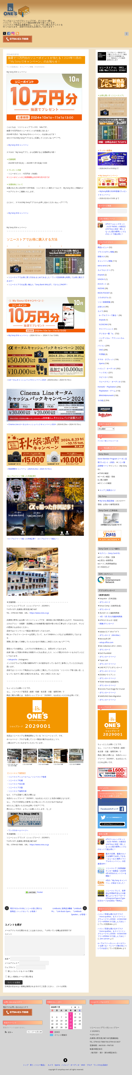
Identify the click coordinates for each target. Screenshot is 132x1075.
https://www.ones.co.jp (39, 613)
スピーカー (103, 377)
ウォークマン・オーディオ (110, 381)
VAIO (101, 349)
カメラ (100, 311)
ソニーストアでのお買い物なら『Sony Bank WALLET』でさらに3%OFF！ (38, 284)
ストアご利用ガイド (108, 490)
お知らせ (101, 306)
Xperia (101, 363)
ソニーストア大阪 (15, 787)
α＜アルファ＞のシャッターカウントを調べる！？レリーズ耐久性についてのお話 (112, 945)
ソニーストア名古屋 (16, 784)
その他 (100, 400)
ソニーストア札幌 (15, 780)
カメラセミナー (104, 270)
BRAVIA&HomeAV (106, 395)
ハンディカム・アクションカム (111, 338)
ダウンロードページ (108, 656)
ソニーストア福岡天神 (17, 791)
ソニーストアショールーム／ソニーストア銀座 (27, 777)
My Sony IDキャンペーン (18, 145)
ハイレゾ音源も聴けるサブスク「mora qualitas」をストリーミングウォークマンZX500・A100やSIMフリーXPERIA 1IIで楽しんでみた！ (112, 918)
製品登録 (110, 500)
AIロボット (102, 284)
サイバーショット (106, 329)
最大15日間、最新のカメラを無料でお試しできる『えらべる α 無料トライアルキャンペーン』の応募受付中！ (112, 858)
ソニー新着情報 (104, 302)
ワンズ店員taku (12, 67)
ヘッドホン (103, 372)
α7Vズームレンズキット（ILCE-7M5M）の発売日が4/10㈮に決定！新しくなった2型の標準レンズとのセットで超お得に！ (115, 229)
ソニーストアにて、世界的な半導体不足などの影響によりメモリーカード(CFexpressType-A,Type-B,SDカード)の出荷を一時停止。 (112, 895)
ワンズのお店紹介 (100, 1065)
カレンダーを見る (34, 1032)
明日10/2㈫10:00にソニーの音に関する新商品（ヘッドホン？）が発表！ (23, 910)
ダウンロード (105, 602)
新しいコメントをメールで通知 (20, 971)
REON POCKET (104, 293)
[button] (8, 1032)
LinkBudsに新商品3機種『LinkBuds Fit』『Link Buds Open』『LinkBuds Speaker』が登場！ (69, 911)
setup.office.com (106, 642)
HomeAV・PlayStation (107, 387)
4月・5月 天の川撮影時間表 (111, 616)
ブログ (89, 1065)
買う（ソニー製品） (38, 1065)
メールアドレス (12, 963)
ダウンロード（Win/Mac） (110, 635)
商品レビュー (103, 247)
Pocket (40, 892)
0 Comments (39, 67)
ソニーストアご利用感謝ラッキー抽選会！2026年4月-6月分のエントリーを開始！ (116, 872)
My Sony (103, 500)
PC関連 (102, 354)
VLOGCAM (103, 324)
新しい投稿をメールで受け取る (20, 976)
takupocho (12, 659)
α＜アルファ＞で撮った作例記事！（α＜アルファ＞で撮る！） (33, 538)
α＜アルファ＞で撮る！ (108, 315)
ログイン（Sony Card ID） (110, 553)
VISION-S (101, 279)
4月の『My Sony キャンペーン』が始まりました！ (116, 881)
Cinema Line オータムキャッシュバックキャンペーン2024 (32, 424)
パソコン (101, 345)
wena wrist (102, 265)
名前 (7, 959)
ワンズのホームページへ (18, 830)
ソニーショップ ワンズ (112, 801)
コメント (8, 934)
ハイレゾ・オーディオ (107, 368)
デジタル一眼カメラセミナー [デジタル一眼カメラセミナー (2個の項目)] (108, 441)
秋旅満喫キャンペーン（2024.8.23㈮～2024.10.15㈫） (30, 469)
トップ (25, 1065)
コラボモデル (103, 297)
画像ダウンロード (107, 623)
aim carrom (105, 938)
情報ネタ (101, 256)
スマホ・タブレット (106, 359)
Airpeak (101, 274)
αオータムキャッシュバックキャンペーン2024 (27, 380)
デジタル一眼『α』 (107, 333)
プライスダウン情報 (106, 252)
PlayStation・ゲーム (107, 391)
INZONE (101, 288)
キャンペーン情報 (26, 67)
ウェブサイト (10, 967)
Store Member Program (107, 458)
